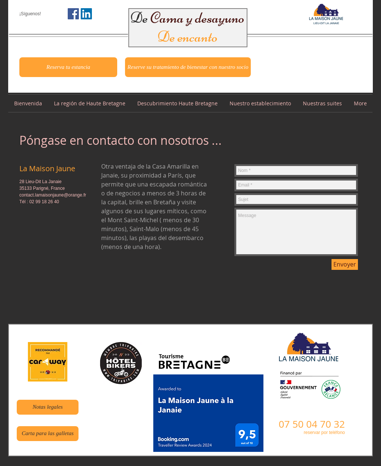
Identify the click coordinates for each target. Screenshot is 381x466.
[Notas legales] (48, 407)
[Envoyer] (345, 264)
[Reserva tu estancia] (68, 67)
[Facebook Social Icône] (73, 13)
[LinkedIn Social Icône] (86, 13)
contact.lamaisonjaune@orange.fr (52, 195)
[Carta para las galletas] (48, 433)
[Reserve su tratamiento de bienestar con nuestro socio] (188, 67)
